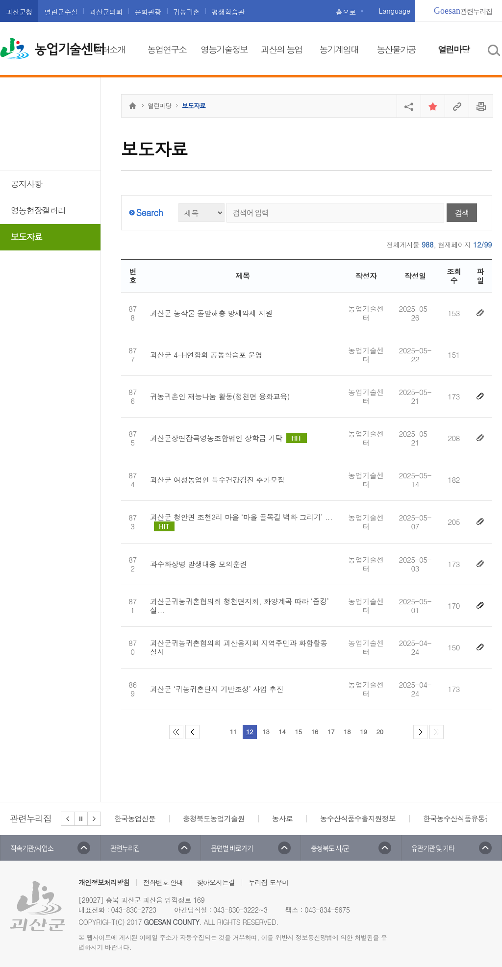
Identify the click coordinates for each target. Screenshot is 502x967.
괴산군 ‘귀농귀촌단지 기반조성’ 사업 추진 (216, 689)
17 (330, 731)
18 (347, 731)
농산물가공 (396, 49)
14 (281, 731)
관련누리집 (463, 11)
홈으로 (346, 12)
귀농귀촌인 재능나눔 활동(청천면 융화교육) (220, 396)
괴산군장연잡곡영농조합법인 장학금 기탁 (228, 438)
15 (298, 731)
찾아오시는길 (216, 882)
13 (265, 731)
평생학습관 (228, 12)
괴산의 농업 (281, 49)
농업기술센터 (69, 49)
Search (149, 212)
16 (314, 731)
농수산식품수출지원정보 (358, 818)
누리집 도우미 (269, 882)
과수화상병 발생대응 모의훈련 (198, 564)
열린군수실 (60, 12)
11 (233, 731)
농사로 (282, 818)
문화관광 (147, 12)
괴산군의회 (106, 12)
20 (379, 731)
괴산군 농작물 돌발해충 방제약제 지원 (211, 313)
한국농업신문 (134, 818)
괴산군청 (19, 12)
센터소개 (109, 49)
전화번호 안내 (163, 882)
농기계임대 (338, 49)
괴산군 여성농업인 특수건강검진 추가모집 (217, 479)
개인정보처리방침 (103, 882)
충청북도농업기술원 (214, 818)
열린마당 (453, 49)
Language (394, 11)
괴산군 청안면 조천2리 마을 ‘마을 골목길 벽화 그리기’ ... (241, 522)
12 (249, 731)
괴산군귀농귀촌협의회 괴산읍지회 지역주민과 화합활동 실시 (238, 647)
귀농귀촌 (186, 12)
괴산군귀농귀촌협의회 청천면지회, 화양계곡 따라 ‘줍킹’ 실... (239, 606)
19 (363, 731)
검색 (462, 213)
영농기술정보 (224, 49)
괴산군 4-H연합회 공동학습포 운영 (206, 354)
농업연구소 (166, 49)
